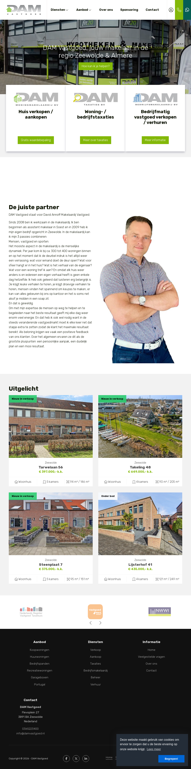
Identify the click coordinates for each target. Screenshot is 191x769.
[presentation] (91, 623)
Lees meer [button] (154, 749)
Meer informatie (155, 140)
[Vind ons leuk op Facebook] (66, 758)
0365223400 (30, 728)
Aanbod (84, 10)
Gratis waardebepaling (36, 140)
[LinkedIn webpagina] (85, 758)
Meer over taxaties (95, 140)
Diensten (60, 10)
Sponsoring (129, 10)
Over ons (106, 10)
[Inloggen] (171, 10)
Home (109, 757)
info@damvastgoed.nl (30, 733)
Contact (152, 10)
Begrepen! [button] (171, 758)
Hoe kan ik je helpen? (95, 66)
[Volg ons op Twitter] (76, 758)
